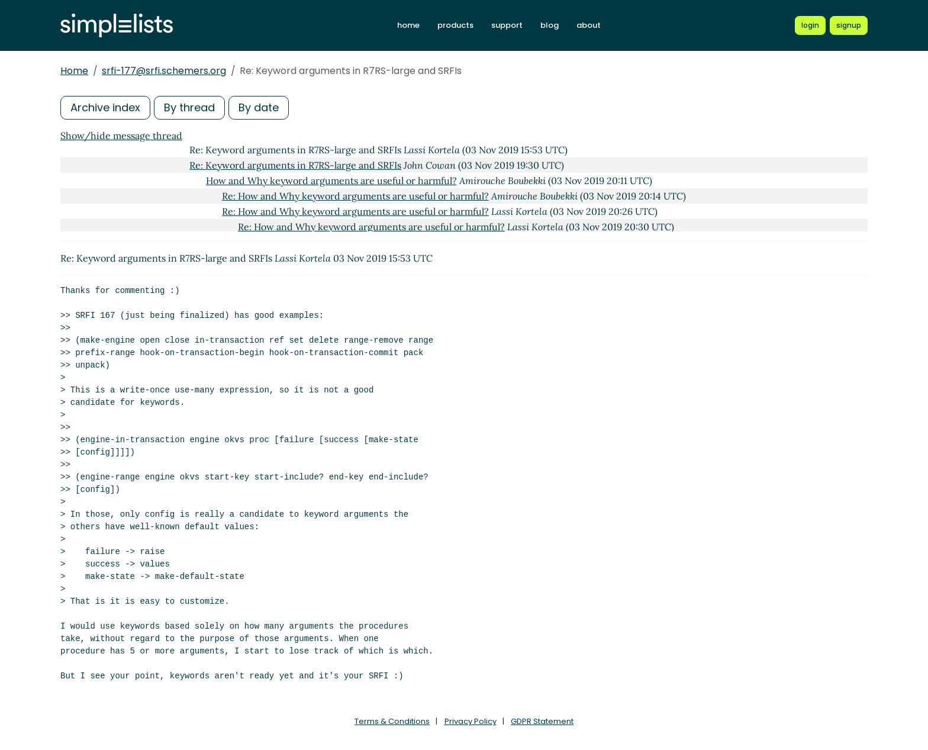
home (408, 25)
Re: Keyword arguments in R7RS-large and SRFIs (295, 165)
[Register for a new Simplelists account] (849, 25)
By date (259, 107)
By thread (189, 107)
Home (74, 71)
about (588, 25)
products (455, 25)
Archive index (105, 107)
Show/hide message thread (121, 135)
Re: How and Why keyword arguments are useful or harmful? (355, 196)
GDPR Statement (542, 721)
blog (549, 25)
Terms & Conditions (392, 721)
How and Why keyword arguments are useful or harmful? (331, 180)
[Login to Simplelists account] (810, 25)
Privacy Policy (470, 721)
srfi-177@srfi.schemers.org (164, 71)
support (507, 25)
